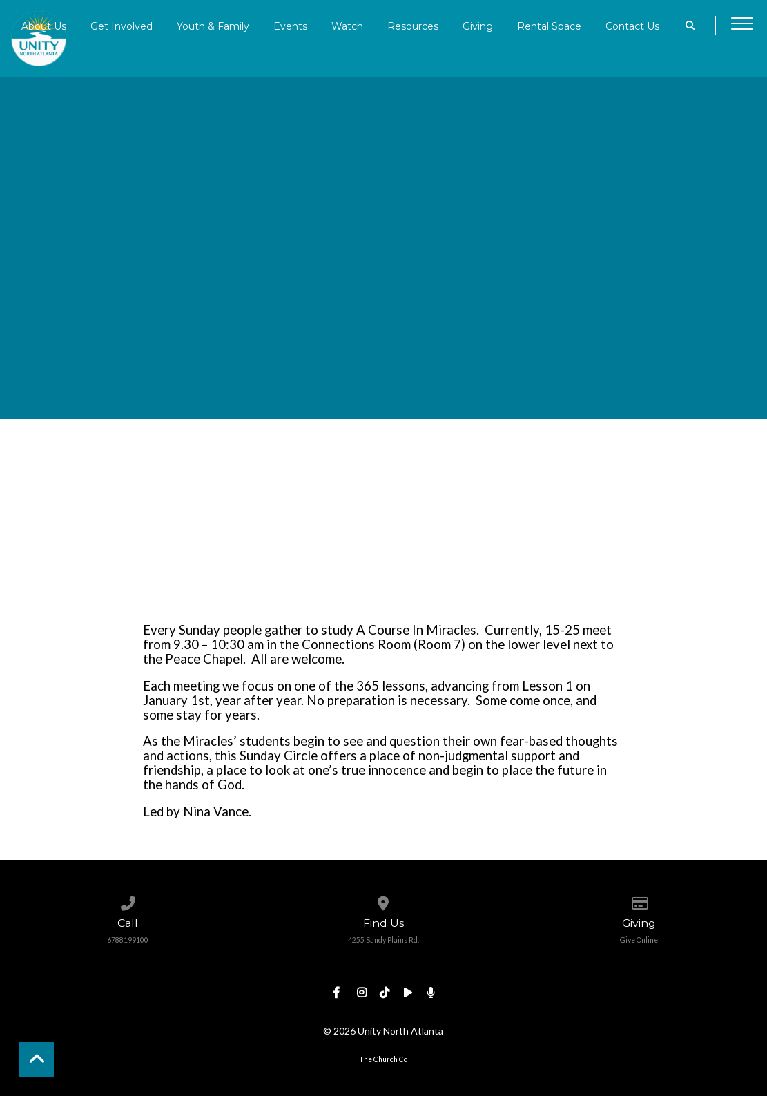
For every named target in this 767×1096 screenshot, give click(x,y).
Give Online (639, 940)
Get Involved (121, 25)
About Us (43, 25)
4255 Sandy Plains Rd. (383, 940)
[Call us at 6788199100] (127, 900)
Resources (412, 25)
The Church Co (383, 1059)
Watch (347, 25)
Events (290, 25)
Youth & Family (213, 25)
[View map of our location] (383, 900)
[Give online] (639, 900)
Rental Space (549, 25)
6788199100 (127, 940)
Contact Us (632, 25)
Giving (478, 25)
